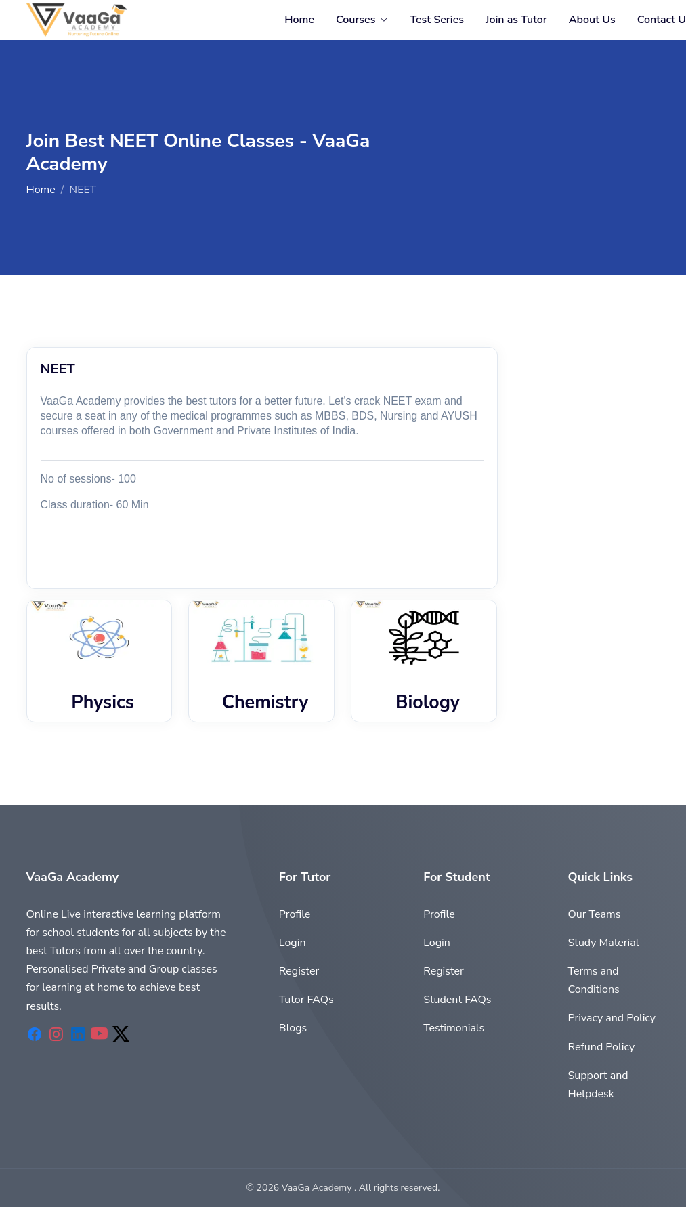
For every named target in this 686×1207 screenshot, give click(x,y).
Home (299, 19)
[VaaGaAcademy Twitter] (121, 1035)
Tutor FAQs (306, 999)
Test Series (437, 19)
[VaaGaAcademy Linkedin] (78, 1035)
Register (299, 971)
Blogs (293, 1028)
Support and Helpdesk (597, 1084)
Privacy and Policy (611, 1017)
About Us (592, 19)
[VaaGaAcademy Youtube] (99, 1035)
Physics (102, 702)
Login (292, 942)
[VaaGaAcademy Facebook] (34, 1035)
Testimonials (453, 1028)
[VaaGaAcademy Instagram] (56, 1035)
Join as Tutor (516, 19)
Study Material (603, 942)
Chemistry (265, 702)
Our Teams (593, 914)
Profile (295, 914)
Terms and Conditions (593, 980)
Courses (355, 19)
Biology (427, 702)
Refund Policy (601, 1047)
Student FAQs (457, 999)
